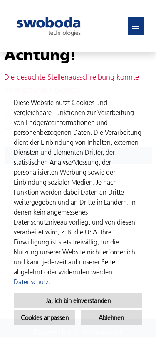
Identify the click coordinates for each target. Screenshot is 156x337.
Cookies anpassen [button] (45, 318)
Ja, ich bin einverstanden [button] (78, 301)
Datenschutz (31, 282)
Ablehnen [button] (111, 318)
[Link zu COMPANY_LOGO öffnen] (48, 26)
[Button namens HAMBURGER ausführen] (136, 26)
